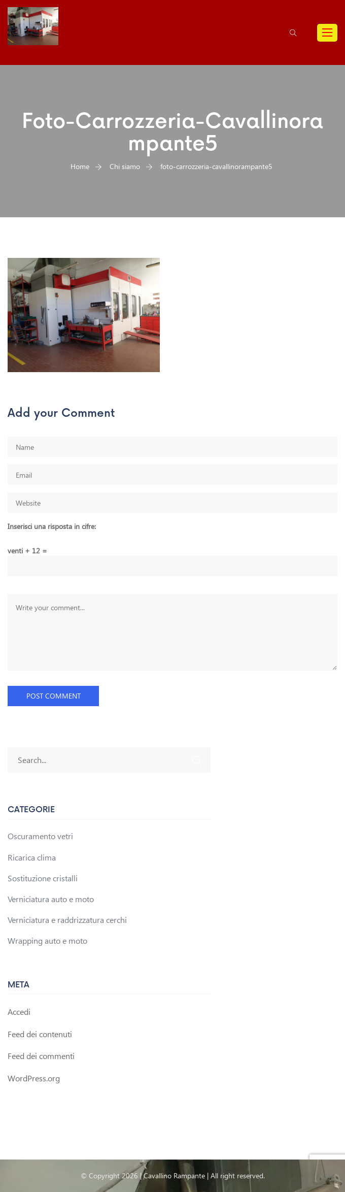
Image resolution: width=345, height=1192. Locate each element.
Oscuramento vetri (40, 836)
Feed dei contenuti (40, 1034)
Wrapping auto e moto (47, 940)
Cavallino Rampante (174, 1175)
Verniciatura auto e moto (51, 898)
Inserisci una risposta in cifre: (52, 526)
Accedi (19, 1011)
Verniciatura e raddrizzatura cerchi (67, 919)
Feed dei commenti (41, 1055)
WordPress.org (34, 1078)
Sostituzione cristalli (43, 878)
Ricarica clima (32, 857)
